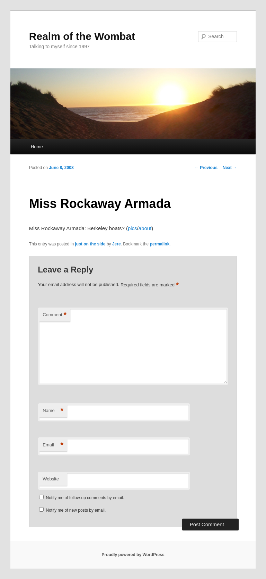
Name (53, 411)
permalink (160, 244)
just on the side (90, 244)
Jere (116, 244)
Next (230, 167)
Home (37, 146)
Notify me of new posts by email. (76, 510)
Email (53, 445)
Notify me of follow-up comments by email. (85, 497)
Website (51, 478)
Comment (54, 315)
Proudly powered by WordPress (132, 554)
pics (132, 228)
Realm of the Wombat (82, 36)
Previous (206, 167)
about (145, 228)
